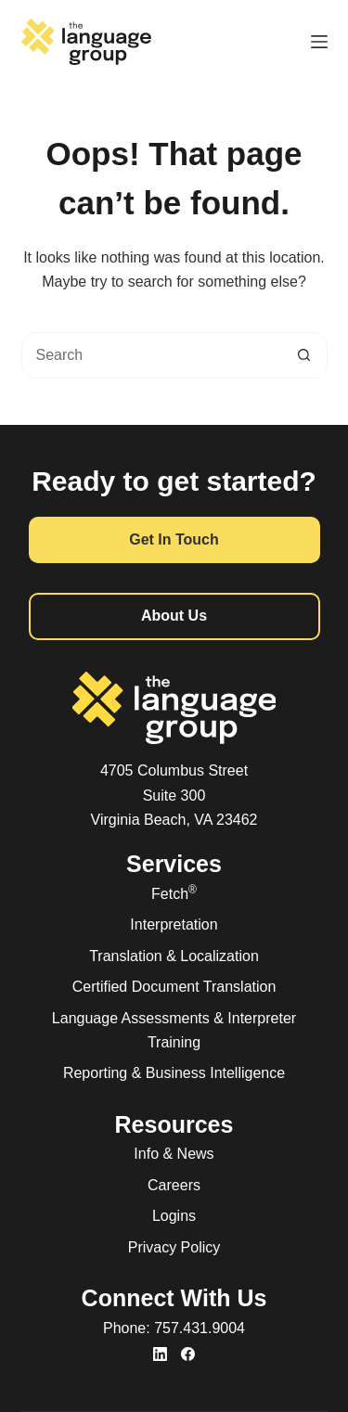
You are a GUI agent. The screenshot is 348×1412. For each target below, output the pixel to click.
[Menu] (319, 41)
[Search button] (304, 355)
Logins (174, 1216)
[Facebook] (188, 1354)
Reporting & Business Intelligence (174, 1073)
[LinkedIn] (160, 1354)
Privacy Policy (174, 1247)
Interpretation (173, 924)
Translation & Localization (174, 956)
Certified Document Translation (174, 987)
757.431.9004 (199, 1328)
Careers (174, 1185)
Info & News (173, 1154)
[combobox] (152, 355)
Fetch (174, 894)
